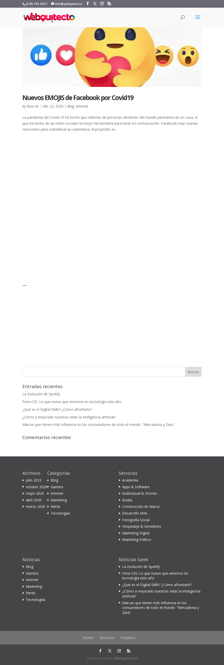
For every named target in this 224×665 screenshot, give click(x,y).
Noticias (107, 637)
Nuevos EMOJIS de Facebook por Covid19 (77, 97)
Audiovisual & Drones (139, 493)
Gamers (57, 486)
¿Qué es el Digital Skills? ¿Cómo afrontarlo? (57, 409)
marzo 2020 (35, 506)
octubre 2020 (36, 486)
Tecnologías (60, 513)
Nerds (55, 506)
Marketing (59, 500)
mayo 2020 (35, 493)
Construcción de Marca (140, 506)
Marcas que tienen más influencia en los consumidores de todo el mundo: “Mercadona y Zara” (98, 424)
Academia (130, 480)
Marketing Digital (135, 533)
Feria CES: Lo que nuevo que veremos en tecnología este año (71, 401)
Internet (82, 106)
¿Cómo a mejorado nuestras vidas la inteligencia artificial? (68, 417)
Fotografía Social (135, 519)
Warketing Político (136, 539)
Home (88, 637)
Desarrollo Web (134, 513)
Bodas (127, 500)
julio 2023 (33, 480)
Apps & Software (135, 486)
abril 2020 (33, 500)
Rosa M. (33, 106)
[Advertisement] (53, 212)
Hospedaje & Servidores (141, 526)
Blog (70, 106)
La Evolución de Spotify (41, 394)
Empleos (128, 637)
